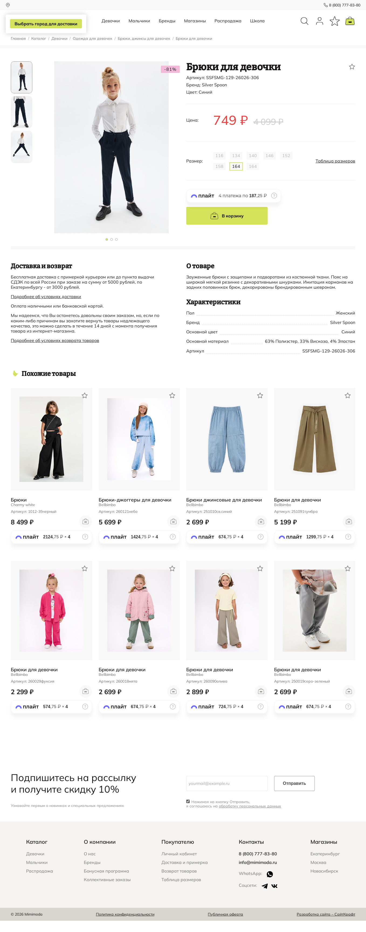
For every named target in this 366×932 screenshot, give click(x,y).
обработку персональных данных (250, 817)
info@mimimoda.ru (258, 873)
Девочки (111, 26)
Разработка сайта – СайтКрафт (326, 925)
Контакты (251, 853)
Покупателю (177, 853)
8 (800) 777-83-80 (339, 5)
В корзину (227, 227)
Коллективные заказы (107, 891)
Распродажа (228, 26)
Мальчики (139, 26)
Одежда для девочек (92, 50)
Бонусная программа (106, 882)
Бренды (167, 26)
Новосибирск (324, 882)
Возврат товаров (179, 882)
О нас (90, 865)
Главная (18, 50)
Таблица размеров (335, 172)
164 (236, 177)
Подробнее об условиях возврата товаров (55, 351)
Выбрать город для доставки (47, 24)
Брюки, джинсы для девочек (144, 50)
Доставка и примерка (184, 873)
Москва (318, 873)
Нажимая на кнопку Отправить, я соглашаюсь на (233, 815)
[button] (106, 250)
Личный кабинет (179, 865)
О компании (100, 853)
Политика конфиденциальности (125, 925)
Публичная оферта (225, 925)
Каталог (38, 50)
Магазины (195, 26)
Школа (257, 26)
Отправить (294, 794)
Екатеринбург (325, 865)
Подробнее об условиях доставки (46, 307)
